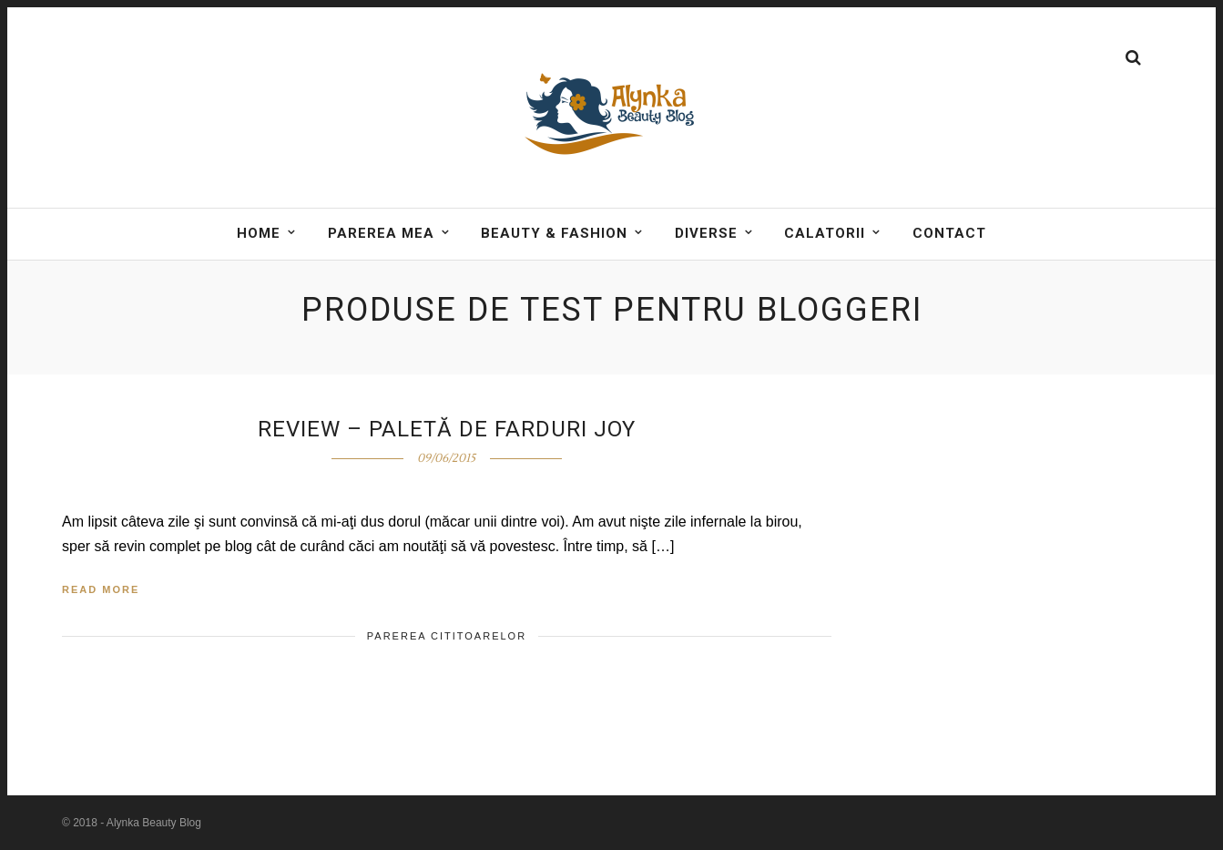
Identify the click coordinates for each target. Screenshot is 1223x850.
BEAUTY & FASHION (554, 233)
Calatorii (824, 233)
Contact (949, 233)
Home (258, 233)
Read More (100, 589)
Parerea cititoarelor (446, 635)
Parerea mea (381, 233)
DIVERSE (706, 233)
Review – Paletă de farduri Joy (447, 429)
